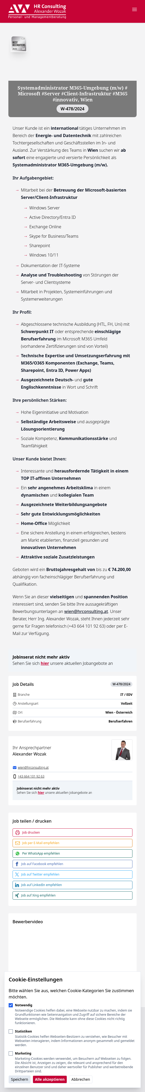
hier (45, 663)
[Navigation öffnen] (134, 9)
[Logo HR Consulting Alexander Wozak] (37, 11)
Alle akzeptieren (50, 1079)
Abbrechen (80, 1079)
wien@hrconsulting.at (86, 611)
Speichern (19, 1079)
